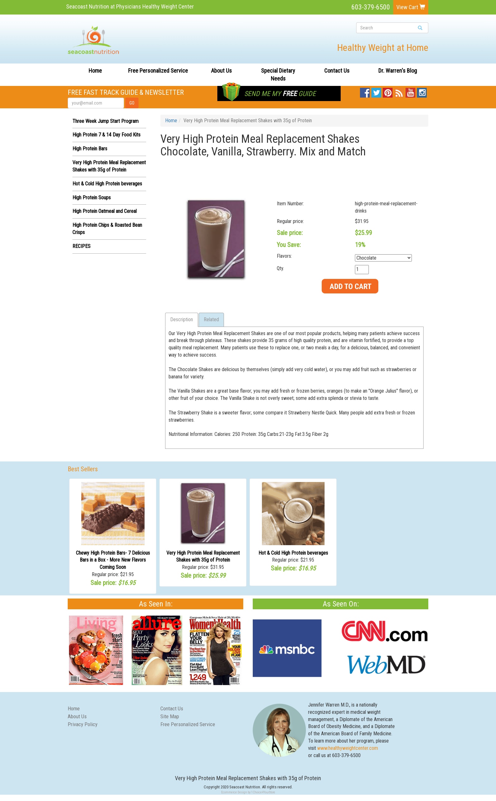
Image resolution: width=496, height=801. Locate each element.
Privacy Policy (82, 724)
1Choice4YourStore (263, 792)
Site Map (169, 716)
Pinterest (388, 91)
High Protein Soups (91, 198)
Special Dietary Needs (278, 74)
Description (181, 319)
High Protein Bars (89, 149)
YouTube (410, 91)
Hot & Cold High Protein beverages (107, 184)
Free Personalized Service (158, 70)
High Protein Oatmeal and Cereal (104, 211)
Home (95, 70)
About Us (221, 70)
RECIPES (81, 246)
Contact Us (337, 70)
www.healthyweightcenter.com (347, 748)
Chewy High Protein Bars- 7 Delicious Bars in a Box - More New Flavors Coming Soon (113, 560)
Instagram (422, 91)
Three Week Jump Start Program (105, 121)
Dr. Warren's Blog (397, 70)
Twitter (376, 91)
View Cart (410, 7)
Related (211, 319)
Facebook (365, 91)
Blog (399, 91)
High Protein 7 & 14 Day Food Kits (106, 135)
